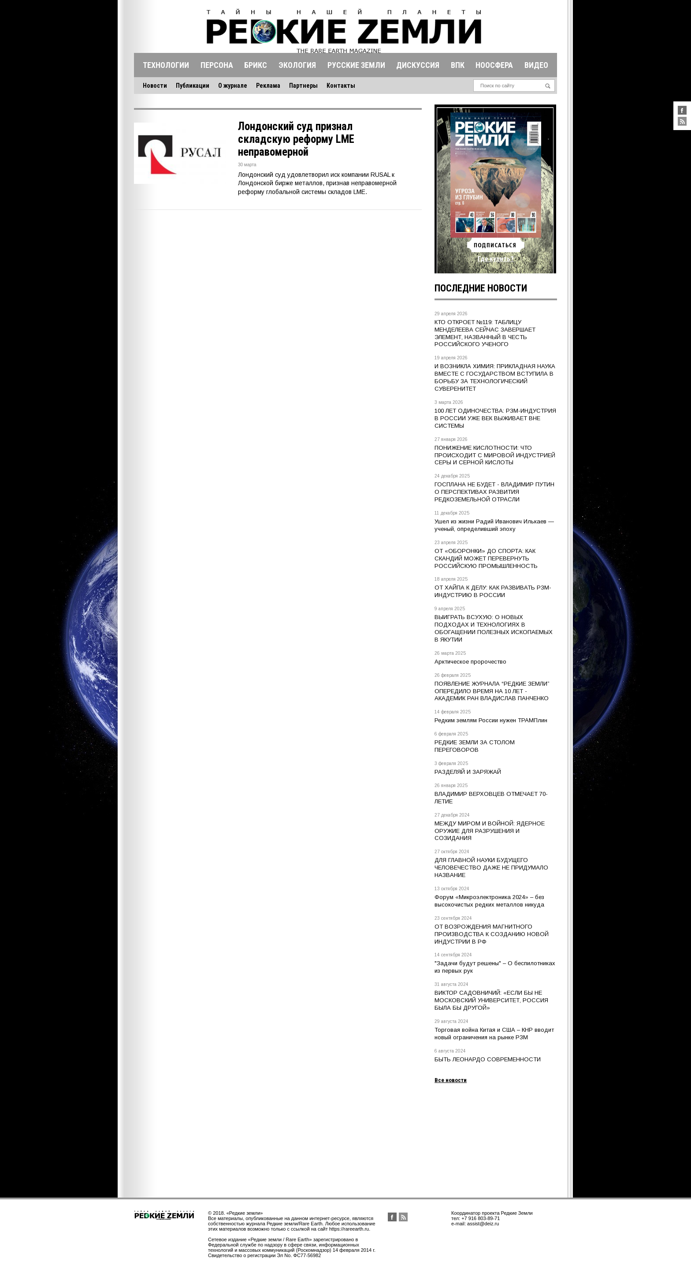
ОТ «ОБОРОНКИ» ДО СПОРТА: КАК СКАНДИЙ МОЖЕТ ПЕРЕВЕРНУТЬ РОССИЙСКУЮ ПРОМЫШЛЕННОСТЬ (486, 558)
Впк (457, 65)
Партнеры (303, 85)
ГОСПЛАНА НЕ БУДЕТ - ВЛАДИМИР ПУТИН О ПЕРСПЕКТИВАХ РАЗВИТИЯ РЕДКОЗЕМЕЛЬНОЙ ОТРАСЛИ (494, 492)
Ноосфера (494, 65)
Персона (217, 65)
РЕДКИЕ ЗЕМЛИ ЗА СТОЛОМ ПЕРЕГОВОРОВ (475, 746)
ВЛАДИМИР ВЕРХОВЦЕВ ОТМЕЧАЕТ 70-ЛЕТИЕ (491, 798)
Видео (536, 65)
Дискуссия (417, 65)
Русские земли (356, 65)
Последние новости (481, 288)
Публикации (192, 85)
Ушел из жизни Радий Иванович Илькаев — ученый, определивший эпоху (494, 525)
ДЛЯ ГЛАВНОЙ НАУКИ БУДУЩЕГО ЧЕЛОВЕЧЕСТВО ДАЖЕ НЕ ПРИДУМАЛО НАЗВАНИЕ (491, 867)
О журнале (232, 85)
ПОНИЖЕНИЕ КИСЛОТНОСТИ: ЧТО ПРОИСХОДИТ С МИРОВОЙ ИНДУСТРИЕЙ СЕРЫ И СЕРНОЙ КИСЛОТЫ (495, 455)
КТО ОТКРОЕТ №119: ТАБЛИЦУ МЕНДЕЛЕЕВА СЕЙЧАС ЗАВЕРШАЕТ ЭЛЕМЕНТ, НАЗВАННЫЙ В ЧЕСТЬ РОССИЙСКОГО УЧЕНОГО (485, 333)
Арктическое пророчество (470, 661)
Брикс (255, 65)
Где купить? (496, 259)
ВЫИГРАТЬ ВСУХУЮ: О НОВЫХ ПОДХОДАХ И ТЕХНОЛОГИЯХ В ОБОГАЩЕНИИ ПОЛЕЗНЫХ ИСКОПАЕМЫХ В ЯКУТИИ (494, 628)
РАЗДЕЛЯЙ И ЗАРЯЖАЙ (468, 772)
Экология (297, 65)
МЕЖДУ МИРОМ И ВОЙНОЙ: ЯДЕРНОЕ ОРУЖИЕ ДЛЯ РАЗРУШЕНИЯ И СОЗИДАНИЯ (490, 831)
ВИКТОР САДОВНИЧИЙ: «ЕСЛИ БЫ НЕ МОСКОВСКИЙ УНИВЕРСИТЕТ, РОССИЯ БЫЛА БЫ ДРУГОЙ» (491, 1000)
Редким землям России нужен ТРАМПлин (491, 720)
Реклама (268, 85)
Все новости (451, 1080)
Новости (155, 85)
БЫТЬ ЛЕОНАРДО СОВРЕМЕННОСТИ (488, 1059)
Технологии (166, 65)
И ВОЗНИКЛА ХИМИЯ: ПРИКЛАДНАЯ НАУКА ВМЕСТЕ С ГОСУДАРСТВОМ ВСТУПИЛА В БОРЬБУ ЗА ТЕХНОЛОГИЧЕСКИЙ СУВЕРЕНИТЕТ (495, 377)
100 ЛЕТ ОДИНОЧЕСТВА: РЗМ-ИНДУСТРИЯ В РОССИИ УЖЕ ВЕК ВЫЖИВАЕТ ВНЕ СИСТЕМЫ (495, 418)
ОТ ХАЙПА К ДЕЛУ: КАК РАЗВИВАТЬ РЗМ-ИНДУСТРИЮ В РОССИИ (493, 591)
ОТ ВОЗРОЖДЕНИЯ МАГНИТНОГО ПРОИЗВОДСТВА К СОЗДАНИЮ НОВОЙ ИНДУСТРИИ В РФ (492, 934)
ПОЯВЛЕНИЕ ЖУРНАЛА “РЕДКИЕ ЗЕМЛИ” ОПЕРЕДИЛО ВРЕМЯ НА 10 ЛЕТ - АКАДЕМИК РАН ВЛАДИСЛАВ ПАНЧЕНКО (492, 691)
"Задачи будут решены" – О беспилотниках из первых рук (495, 967)
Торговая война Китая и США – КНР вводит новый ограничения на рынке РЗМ (494, 1033)
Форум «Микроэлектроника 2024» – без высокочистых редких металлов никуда (489, 901)
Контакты (341, 85)
